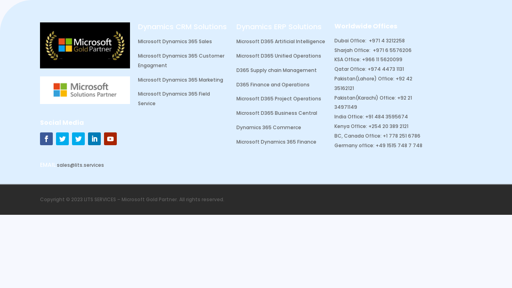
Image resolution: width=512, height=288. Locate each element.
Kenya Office (350, 126)
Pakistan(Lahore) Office (363, 78)
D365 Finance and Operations (273, 84)
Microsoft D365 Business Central (276, 113)
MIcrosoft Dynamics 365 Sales (175, 41)
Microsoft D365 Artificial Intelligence (280, 41)
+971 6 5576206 (392, 50)
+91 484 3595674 (386, 116)
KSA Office (347, 59)
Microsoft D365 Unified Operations (278, 55)
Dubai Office (349, 40)
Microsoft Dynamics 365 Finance (276, 141)
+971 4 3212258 (387, 40)
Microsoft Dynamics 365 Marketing (180, 79)
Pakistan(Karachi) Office (364, 97)
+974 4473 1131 (386, 69)
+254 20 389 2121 (388, 126)
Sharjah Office (351, 50)
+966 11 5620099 (382, 59)
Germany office (353, 145)
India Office (348, 116)
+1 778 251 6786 (401, 135)
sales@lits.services (80, 165)
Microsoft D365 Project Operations (278, 98)
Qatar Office (349, 69)
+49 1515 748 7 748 (399, 145)
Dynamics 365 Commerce (268, 127)
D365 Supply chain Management (276, 70)
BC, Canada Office (357, 135)
